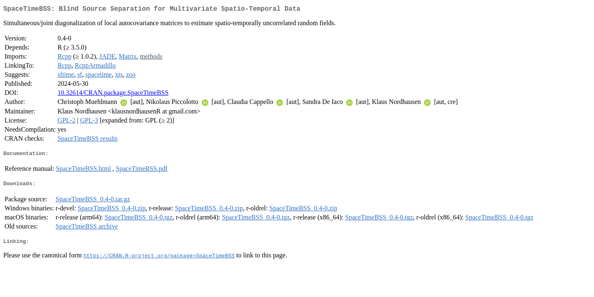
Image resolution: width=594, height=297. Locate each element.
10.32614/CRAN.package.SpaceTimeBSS (112, 94)
